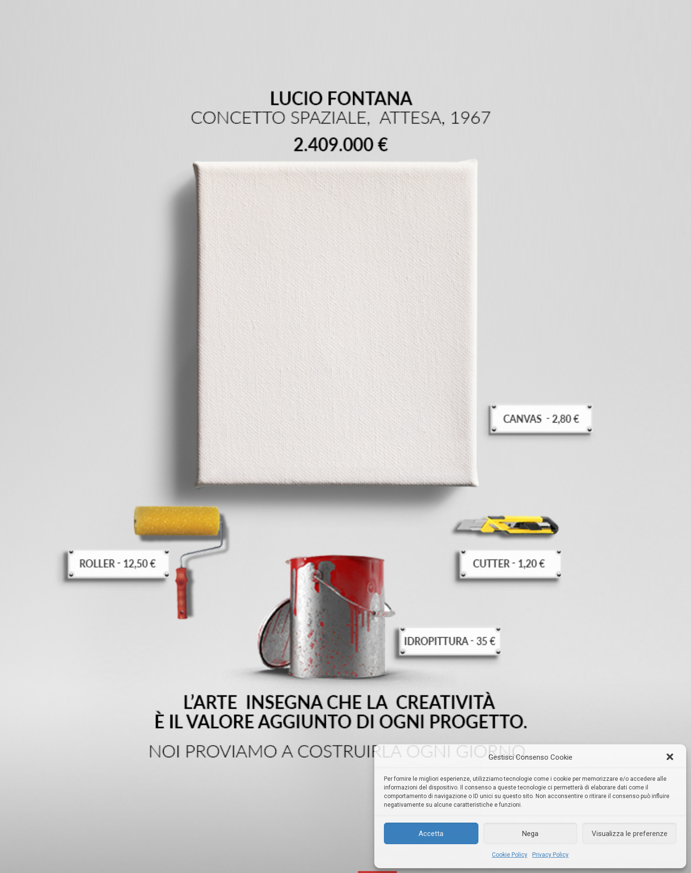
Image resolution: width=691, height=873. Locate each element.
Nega (530, 833)
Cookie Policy (509, 854)
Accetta (430, 833)
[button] (671, 758)
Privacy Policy (550, 854)
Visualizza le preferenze (629, 833)
